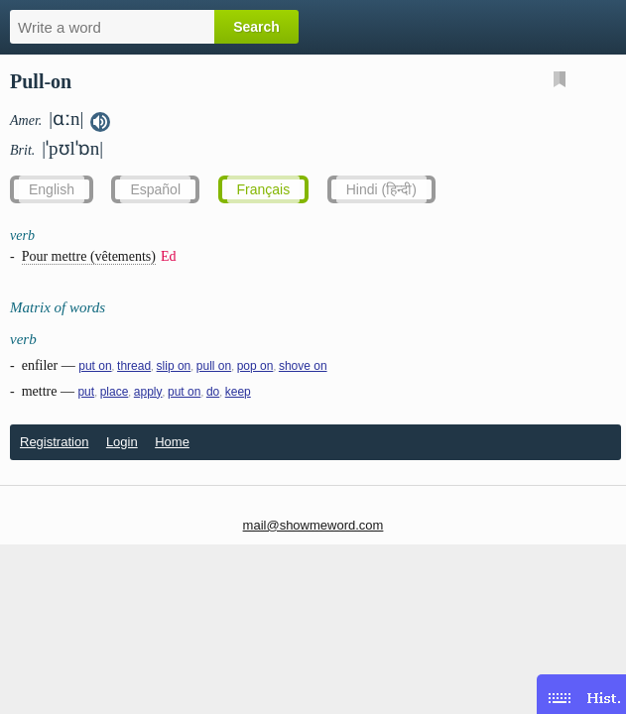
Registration (54, 441)
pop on (255, 366)
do (212, 392)
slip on (174, 366)
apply (148, 392)
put (85, 392)
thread (134, 366)
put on (94, 366)
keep (238, 392)
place (114, 392)
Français (264, 189)
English (51, 189)
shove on (303, 366)
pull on (213, 366)
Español (155, 189)
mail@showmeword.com (313, 525)
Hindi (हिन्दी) (381, 189)
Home (172, 441)
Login (122, 441)
